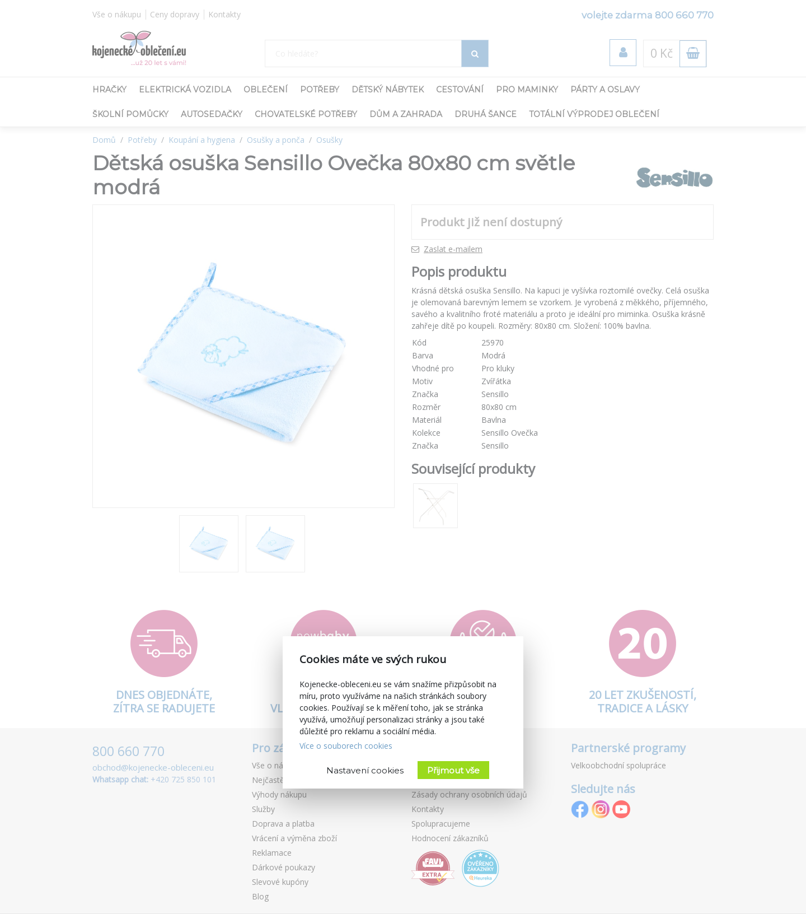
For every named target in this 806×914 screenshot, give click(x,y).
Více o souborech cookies (345, 745)
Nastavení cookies (365, 770)
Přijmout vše (453, 770)
